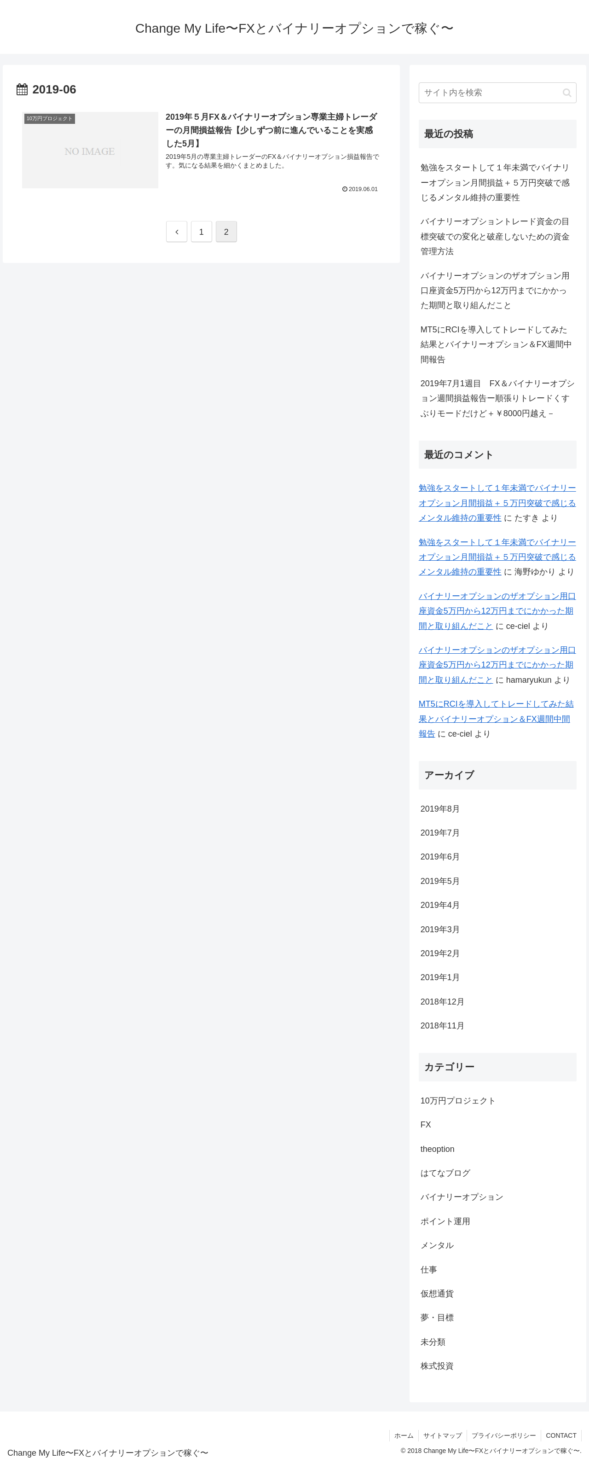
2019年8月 (440, 808)
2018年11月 (443, 1025)
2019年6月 (440, 856)
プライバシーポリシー (504, 1435)
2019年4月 (440, 905)
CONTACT (561, 1435)
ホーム (404, 1435)
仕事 (429, 1269)
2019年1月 (440, 977)
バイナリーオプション (462, 1197)
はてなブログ (445, 1173)
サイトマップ (442, 1435)
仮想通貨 (437, 1293)
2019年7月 (440, 832)
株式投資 (437, 1366)
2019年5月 (440, 881)
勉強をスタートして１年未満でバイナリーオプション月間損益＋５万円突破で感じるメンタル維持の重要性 (495, 182)
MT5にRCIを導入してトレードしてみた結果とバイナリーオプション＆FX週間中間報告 (496, 344)
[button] (567, 92)
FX (426, 1124)
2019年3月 (440, 929)
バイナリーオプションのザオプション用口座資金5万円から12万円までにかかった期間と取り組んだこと (495, 290)
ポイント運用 (445, 1221)
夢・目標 (437, 1317)
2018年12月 (443, 1001)
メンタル (437, 1245)
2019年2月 (440, 953)
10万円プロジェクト (458, 1100)
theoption (438, 1149)
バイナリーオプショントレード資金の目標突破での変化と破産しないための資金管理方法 (495, 236)
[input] (498, 92)
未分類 (433, 1342)
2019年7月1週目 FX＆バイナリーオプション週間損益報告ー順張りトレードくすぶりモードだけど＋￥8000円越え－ (498, 398)
